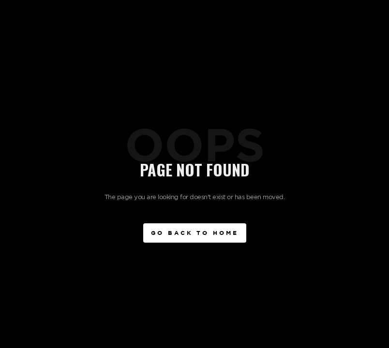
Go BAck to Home (195, 232)
